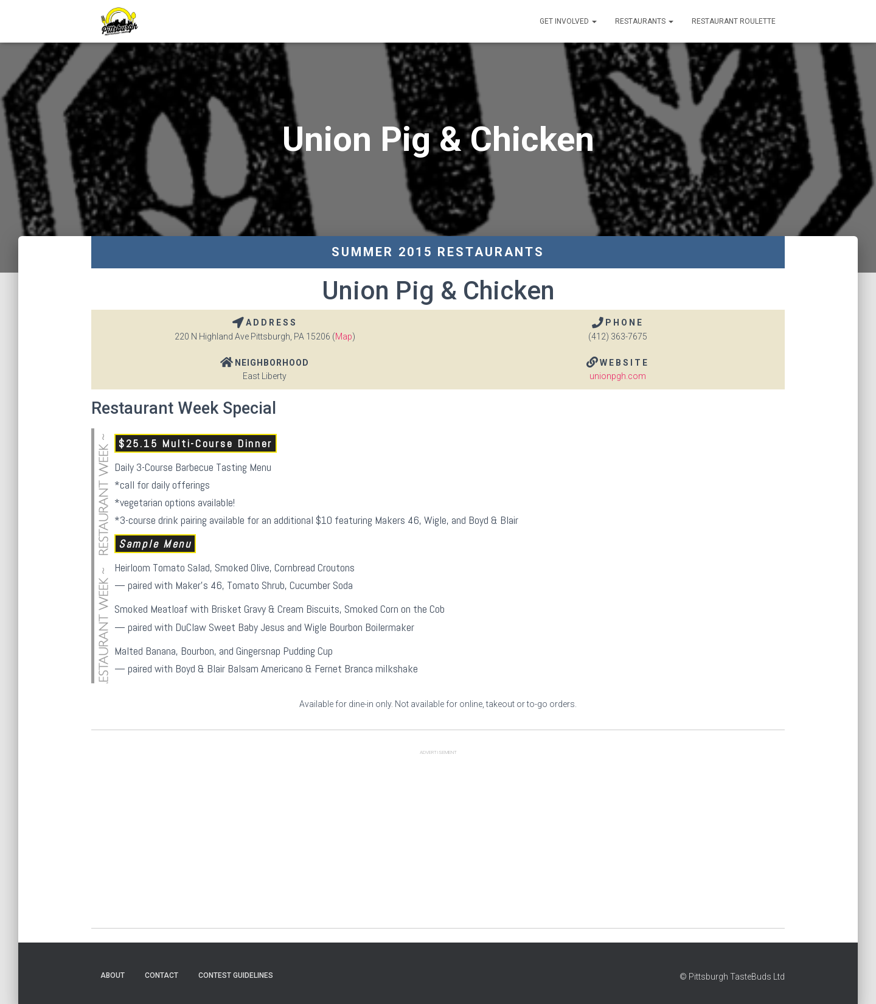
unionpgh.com (617, 376)
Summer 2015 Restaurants (438, 252)
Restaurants (644, 21)
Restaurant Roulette (734, 21)
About (112, 975)
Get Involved (568, 21)
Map (343, 336)
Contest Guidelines (235, 975)
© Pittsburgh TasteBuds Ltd (732, 976)
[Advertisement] (438, 843)
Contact (161, 975)
